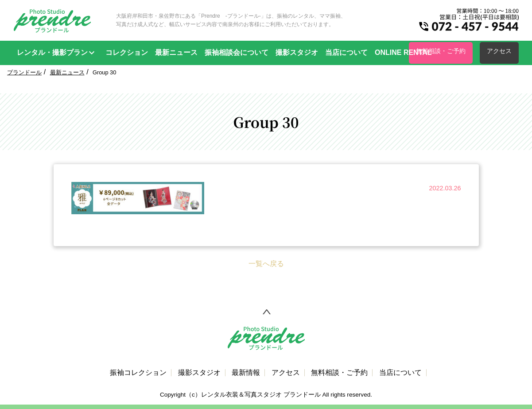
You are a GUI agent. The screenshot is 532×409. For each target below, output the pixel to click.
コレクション (126, 52)
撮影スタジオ (297, 52)
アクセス (499, 50)
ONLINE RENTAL (403, 52)
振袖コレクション (138, 372)
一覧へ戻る (266, 263)
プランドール (24, 72)
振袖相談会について (236, 52)
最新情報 (246, 372)
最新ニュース (176, 52)
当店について (346, 52)
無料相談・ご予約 (441, 50)
